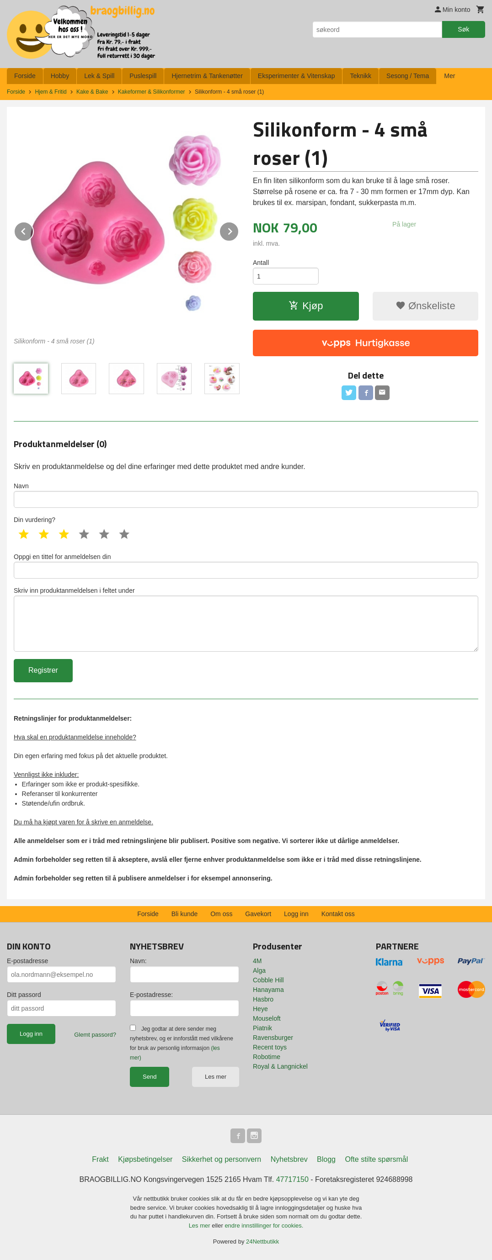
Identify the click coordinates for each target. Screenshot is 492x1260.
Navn (246, 495)
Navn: (138, 961)
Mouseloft (267, 1018)
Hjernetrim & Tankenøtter (206, 75)
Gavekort (258, 913)
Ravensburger (273, 1037)
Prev (33, 230)
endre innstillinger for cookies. (264, 1225)
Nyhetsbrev (289, 1159)
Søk (463, 29)
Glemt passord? (95, 1034)
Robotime (266, 1056)
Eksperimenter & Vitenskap (296, 75)
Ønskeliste (425, 305)
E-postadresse (27, 961)
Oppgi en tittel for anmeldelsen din (246, 566)
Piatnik (262, 1028)
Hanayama (268, 989)
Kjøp (306, 305)
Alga (259, 970)
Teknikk (360, 75)
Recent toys (270, 1047)
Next (238, 230)
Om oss (221, 913)
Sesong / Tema (407, 75)
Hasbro (263, 999)
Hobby (60, 75)
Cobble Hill (268, 980)
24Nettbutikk (262, 1241)
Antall (261, 262)
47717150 (292, 1179)
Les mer (215, 1076)
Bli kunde (184, 913)
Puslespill (142, 75)
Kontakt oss (338, 913)
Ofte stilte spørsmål (376, 1159)
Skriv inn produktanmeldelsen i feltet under (246, 619)
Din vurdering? (34, 519)
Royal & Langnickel (280, 1066)
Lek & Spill (99, 75)
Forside (25, 75)
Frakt (100, 1159)
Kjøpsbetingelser (145, 1159)
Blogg (326, 1159)
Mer (449, 75)
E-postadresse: (151, 994)
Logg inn (296, 913)
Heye (260, 1008)
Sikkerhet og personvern (221, 1159)
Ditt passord (24, 994)
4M (257, 961)
